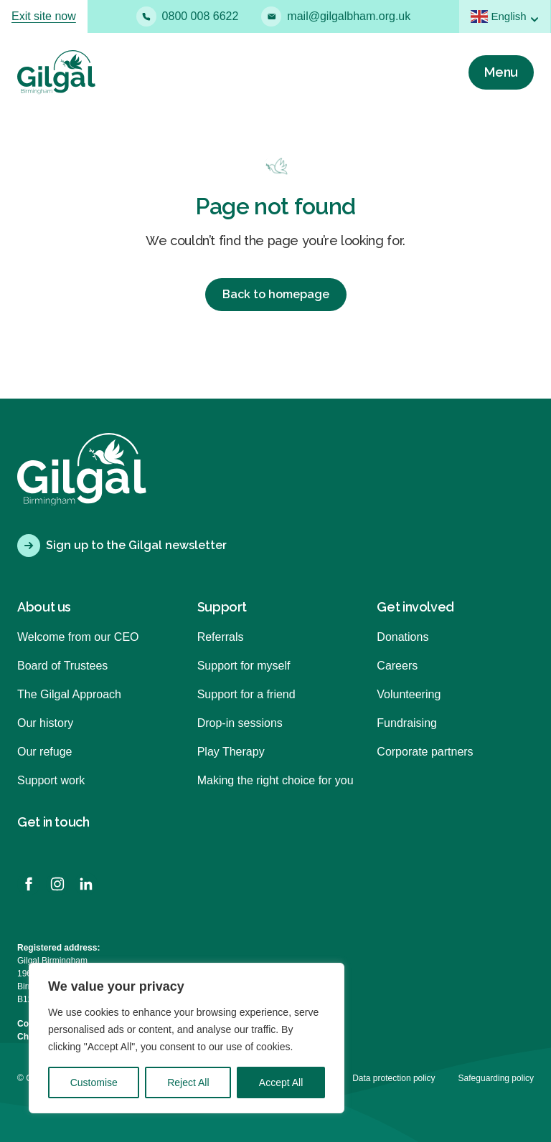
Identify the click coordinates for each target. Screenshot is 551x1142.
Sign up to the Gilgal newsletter (122, 545)
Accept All (281, 1082)
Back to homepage (275, 294)
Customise (94, 1082)
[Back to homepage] (56, 72)
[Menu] (501, 72)
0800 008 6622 (187, 16)
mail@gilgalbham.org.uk (335, 16)
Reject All (188, 1082)
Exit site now (43, 16)
